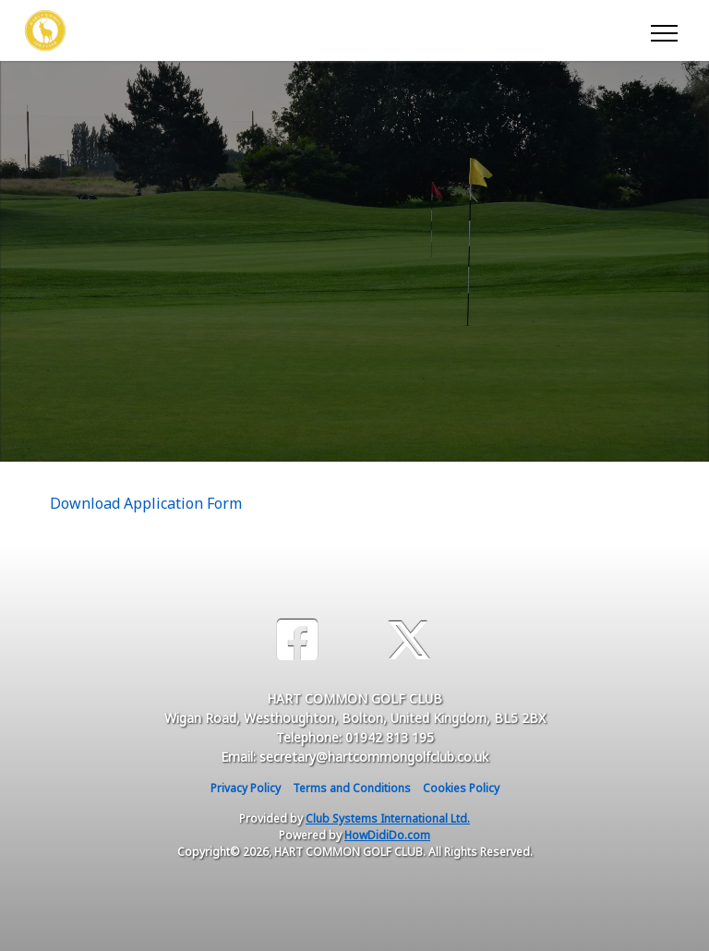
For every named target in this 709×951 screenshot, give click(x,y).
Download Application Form (146, 503)
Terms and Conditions (352, 788)
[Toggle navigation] (663, 30)
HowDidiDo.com (387, 835)
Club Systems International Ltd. (388, 818)
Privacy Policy (245, 788)
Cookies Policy (461, 788)
